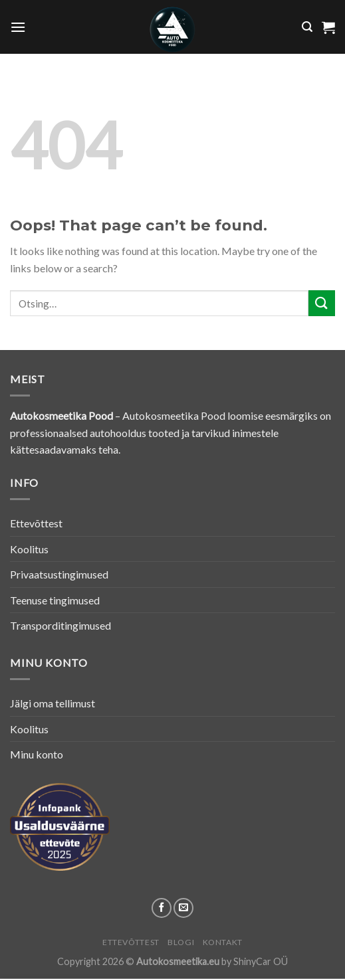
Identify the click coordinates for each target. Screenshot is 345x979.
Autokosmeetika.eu (177, 961)
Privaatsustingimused (59, 574)
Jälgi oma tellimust (52, 703)
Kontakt (223, 942)
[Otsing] (307, 27)
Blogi (181, 942)
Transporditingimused (60, 625)
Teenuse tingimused (55, 600)
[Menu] (18, 27)
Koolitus (29, 549)
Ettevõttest (36, 523)
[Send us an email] (183, 908)
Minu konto (36, 754)
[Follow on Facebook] (162, 908)
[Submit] (321, 303)
